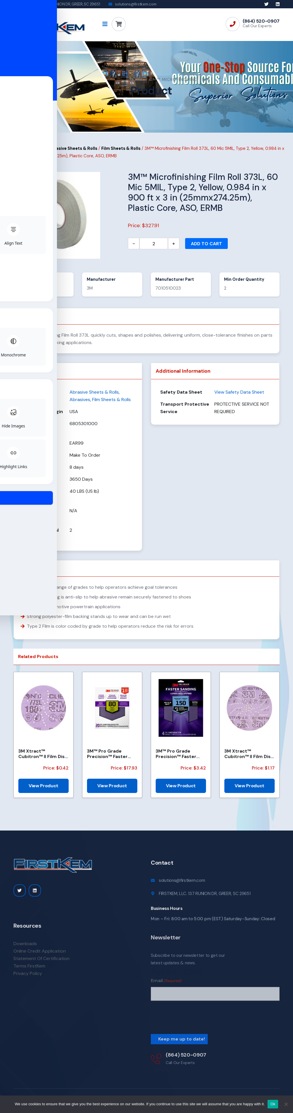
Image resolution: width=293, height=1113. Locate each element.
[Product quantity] (153, 248)
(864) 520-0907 (261, 21)
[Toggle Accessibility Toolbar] (13, 543)
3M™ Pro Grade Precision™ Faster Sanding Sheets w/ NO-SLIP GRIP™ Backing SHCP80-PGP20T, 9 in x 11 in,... (110, 758)
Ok (272, 1104)
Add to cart (206, 249)
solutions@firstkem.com (135, 4)
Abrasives (34, 153)
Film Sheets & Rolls (120, 153)
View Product (43, 791)
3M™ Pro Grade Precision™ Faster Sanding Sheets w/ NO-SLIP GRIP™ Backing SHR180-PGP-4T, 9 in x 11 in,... (181, 758)
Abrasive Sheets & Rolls (72, 153)
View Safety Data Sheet (239, 397)
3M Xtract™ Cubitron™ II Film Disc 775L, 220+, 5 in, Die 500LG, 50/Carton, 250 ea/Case (249, 758)
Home (20, 84)
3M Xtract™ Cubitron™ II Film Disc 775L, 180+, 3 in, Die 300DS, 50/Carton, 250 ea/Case (43, 758)
